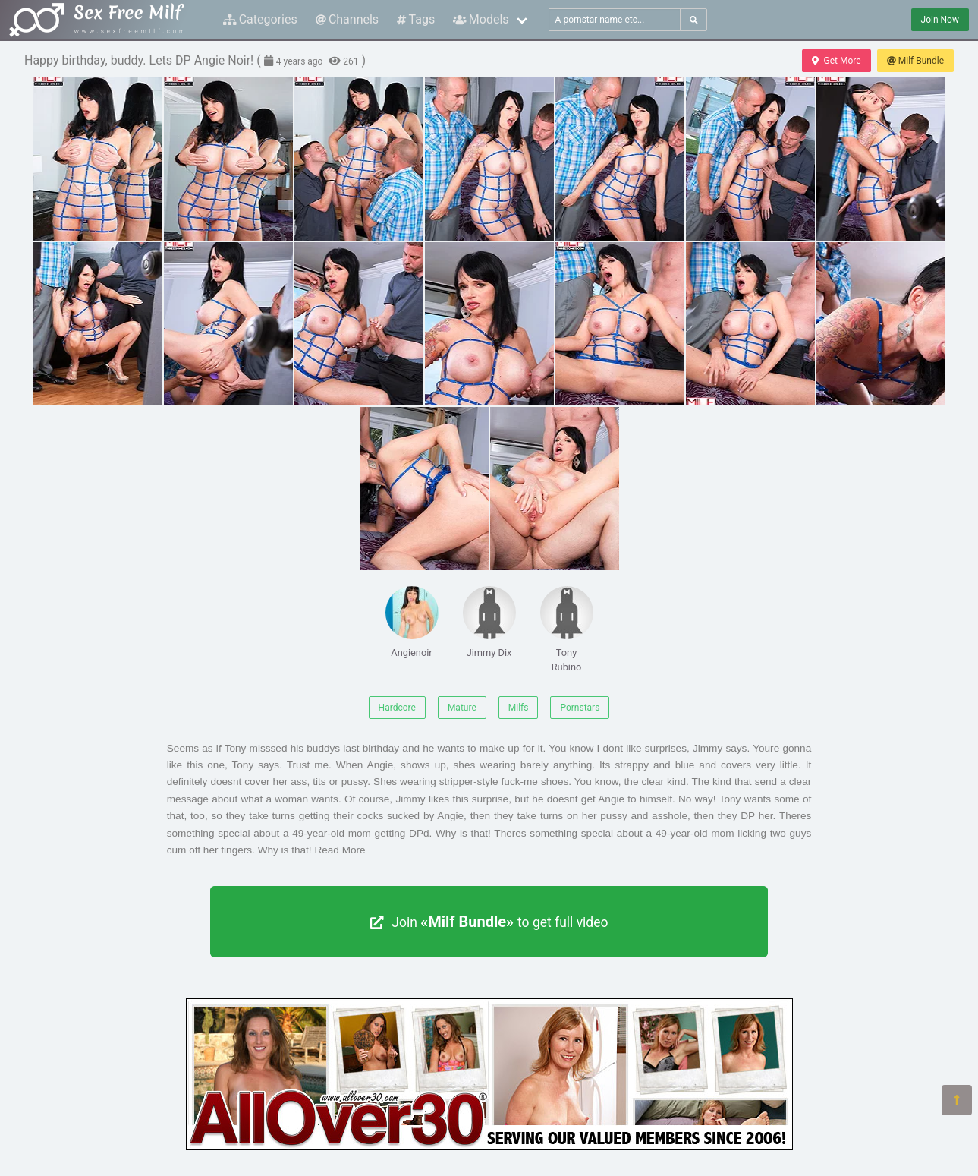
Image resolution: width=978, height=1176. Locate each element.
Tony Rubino (566, 629)
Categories (260, 19)
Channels (347, 19)
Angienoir (412, 622)
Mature (462, 707)
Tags (416, 19)
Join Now (940, 19)
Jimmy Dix (489, 622)
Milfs (518, 707)
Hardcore (397, 707)
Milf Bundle (915, 60)
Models (480, 19)
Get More (836, 60)
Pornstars (579, 707)
